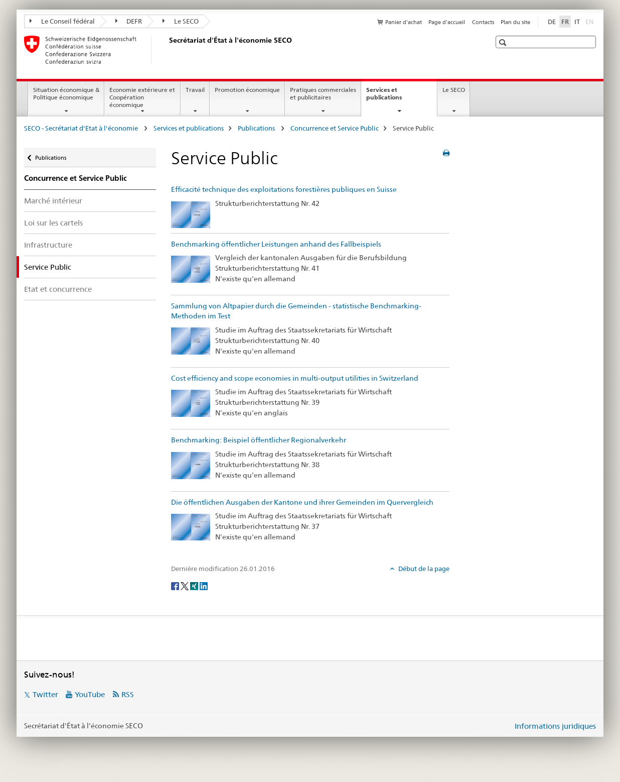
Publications (257, 128)
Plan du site (515, 22)
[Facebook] (176, 586)
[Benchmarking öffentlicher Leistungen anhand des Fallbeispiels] (190, 268)
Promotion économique (247, 89)
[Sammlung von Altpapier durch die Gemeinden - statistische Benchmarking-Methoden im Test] (190, 341)
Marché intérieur (53, 200)
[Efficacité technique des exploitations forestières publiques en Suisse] (190, 214)
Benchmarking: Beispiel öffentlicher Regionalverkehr (258, 440)
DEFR (128, 21)
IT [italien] (577, 22)
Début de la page (423, 569)
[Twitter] (185, 586)
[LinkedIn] (204, 586)
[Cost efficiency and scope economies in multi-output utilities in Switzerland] (190, 403)
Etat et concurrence (58, 289)
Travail (195, 89)
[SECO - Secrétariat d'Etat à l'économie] (167, 50)
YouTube (90, 694)
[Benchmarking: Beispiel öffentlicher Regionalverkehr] (190, 465)
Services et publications (394, 97)
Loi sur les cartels (53, 223)
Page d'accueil (446, 22)
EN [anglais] (590, 21)
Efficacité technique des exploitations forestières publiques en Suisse (284, 189)
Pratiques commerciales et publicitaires (323, 93)
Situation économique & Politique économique (66, 93)
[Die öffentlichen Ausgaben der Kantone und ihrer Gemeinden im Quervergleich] (190, 526)
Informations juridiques (555, 726)
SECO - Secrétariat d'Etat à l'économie (81, 128)
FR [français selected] (565, 22)
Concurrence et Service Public (334, 128)
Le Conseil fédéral (62, 21)
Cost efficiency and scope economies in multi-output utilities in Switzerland (294, 378)
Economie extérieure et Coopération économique (142, 97)
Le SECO (181, 21)
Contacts (483, 22)
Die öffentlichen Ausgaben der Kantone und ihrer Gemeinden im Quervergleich (302, 502)
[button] (504, 42)
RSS (127, 694)
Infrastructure (48, 245)
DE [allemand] (552, 22)
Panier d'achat (403, 22)
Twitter (45, 694)
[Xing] (195, 586)
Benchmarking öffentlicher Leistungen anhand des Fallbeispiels (276, 244)
